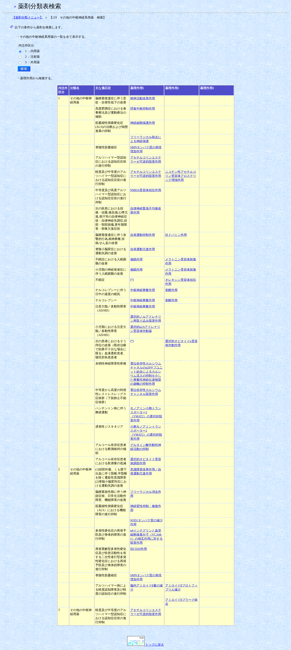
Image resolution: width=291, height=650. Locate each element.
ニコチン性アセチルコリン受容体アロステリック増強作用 (180, 175)
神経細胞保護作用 (142, 122)
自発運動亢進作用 (142, 249)
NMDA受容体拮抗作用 (145, 190)
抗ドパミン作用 (176, 234)
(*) (132, 279)
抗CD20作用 (138, 548)
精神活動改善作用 (142, 98)
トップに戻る (145, 644)
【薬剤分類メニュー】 (27, 17)
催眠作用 (136, 259)
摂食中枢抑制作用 (142, 108)
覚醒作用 (171, 290)
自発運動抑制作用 (142, 234)
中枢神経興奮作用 (142, 290)
